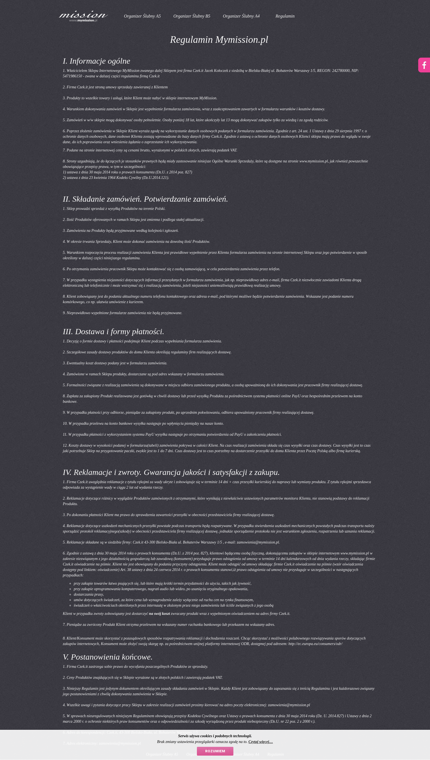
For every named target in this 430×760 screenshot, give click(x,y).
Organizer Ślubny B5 (191, 16)
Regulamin (285, 16)
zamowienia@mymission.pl (258, 542)
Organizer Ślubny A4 (241, 16)
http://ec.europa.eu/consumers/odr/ (315, 644)
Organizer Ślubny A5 (142, 16)
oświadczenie (108, 570)
